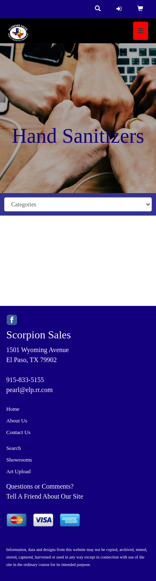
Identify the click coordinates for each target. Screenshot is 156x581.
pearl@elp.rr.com (29, 389)
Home (13, 409)
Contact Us (18, 432)
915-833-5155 (25, 379)
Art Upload (18, 471)
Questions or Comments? (40, 486)
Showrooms (19, 460)
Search (13, 448)
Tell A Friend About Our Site (44, 496)
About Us (16, 420)
